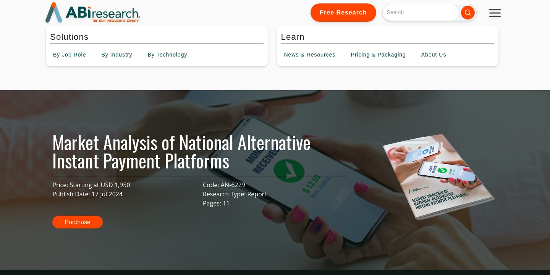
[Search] (420, 12)
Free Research (343, 12)
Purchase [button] (78, 222)
